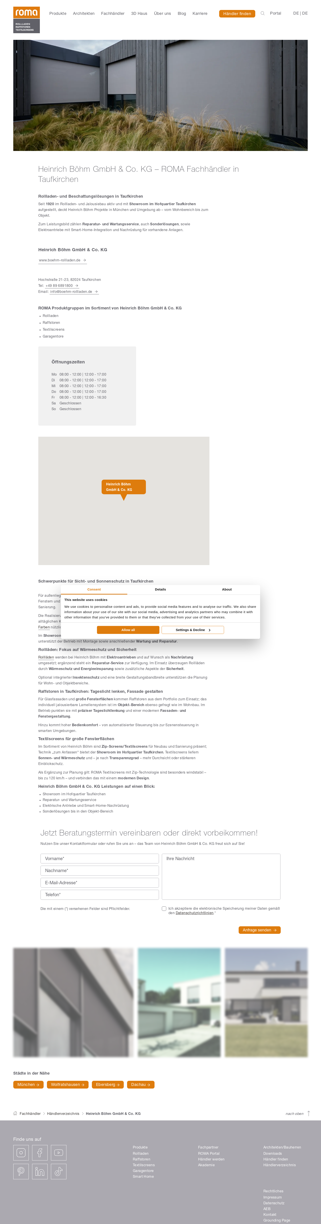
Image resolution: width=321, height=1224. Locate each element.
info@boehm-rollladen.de (71, 292)
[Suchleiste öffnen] (263, 14)
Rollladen (141, 1154)
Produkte (57, 14)
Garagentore (143, 1171)
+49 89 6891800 (59, 286)
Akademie (206, 1165)
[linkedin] (40, 1171)
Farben (44, 627)
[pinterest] (21, 1171)
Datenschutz (273, 1203)
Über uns (162, 14)
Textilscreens (144, 1165)
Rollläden (46, 658)
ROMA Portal (209, 1154)
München (28, 1085)
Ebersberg (108, 1085)
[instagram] (21, 1152)
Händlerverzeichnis (63, 1114)
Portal (275, 14)
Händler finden (237, 14)
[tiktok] (58, 1171)
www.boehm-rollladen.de (60, 261)
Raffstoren (141, 1160)
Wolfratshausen (67, 1085)
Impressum (272, 1198)
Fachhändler (112, 14)
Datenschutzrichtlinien (195, 913)
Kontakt (270, 1215)
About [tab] (227, 589)
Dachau (140, 1085)
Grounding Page (276, 1221)
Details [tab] (160, 589)
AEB (267, 1209)
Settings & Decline (193, 630)
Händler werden (211, 1160)
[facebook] (40, 1152)
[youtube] (58, 1152)
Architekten (84, 14)
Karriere (200, 14)
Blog (182, 14)
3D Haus (139, 14)
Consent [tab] (94, 589)
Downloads (272, 1154)
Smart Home (143, 1177)
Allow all (128, 630)
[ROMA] (26, 20)
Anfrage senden (260, 930)
